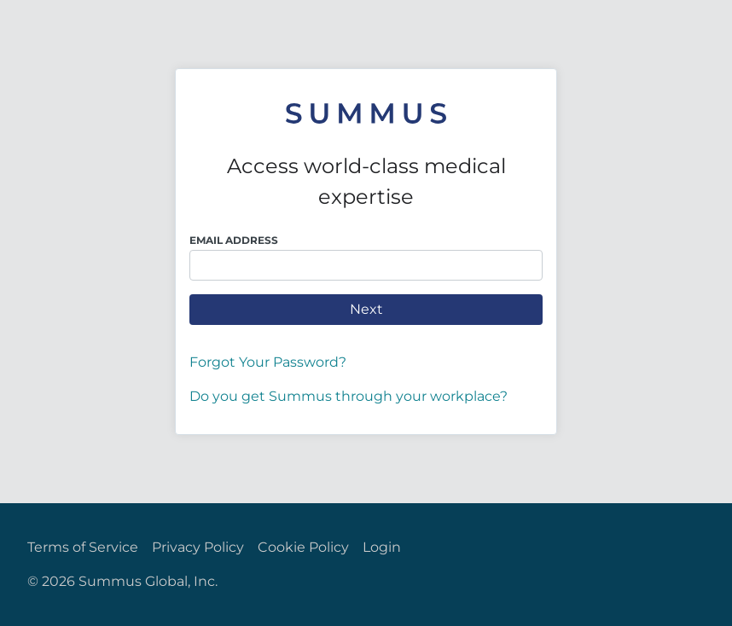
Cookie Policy (303, 547)
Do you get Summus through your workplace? (348, 396)
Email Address (233, 240)
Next (366, 309)
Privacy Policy (198, 547)
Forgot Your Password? (267, 362)
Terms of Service (82, 547)
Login (382, 547)
